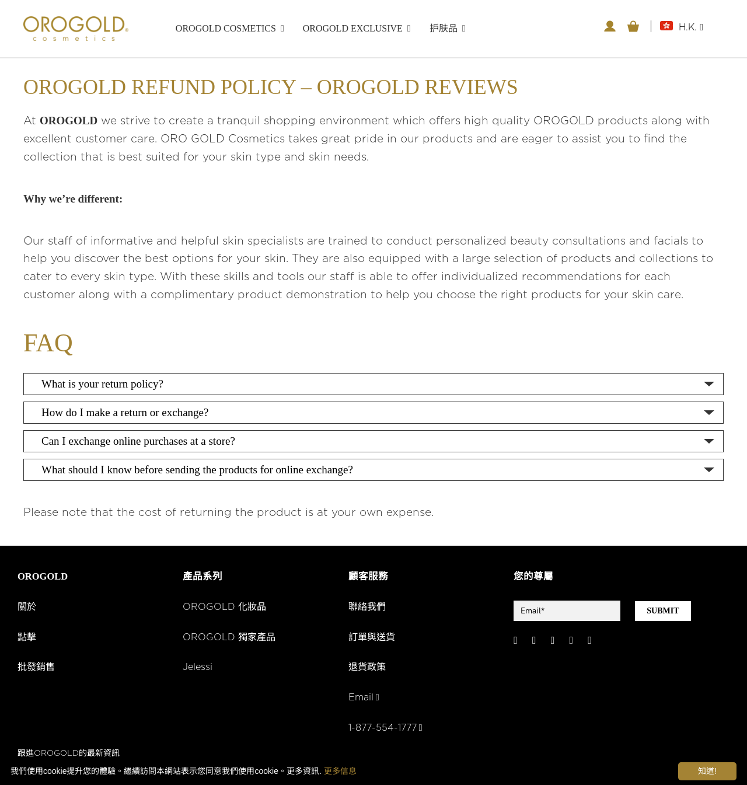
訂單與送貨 (373, 638)
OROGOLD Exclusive (353, 28)
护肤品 (444, 28)
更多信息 (340, 771)
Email (364, 698)
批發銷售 (37, 669)
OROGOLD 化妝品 (225, 608)
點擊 (27, 638)
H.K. (691, 27)
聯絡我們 (368, 608)
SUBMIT (663, 612)
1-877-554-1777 (387, 729)
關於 (27, 608)
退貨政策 (368, 669)
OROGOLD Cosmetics (226, 28)
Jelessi (198, 669)
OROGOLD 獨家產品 (230, 638)
